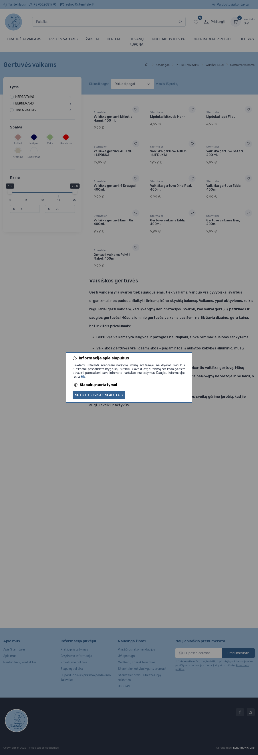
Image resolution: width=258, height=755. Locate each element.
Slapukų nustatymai (95, 385)
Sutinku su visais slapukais (99, 395)
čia (83, 376)
